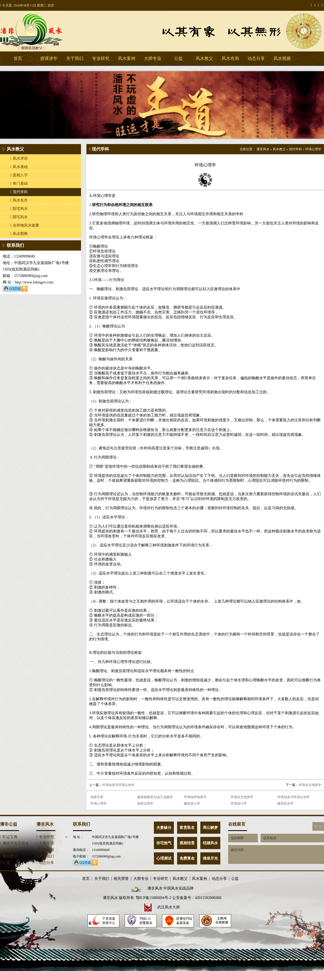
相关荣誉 (121, 879)
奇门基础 (19, 184)
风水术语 (19, 158)
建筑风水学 (285, 803)
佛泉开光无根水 (14, 843)
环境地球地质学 (195, 797)
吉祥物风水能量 (24, 225)
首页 (18, 58)
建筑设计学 (192, 803)
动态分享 (256, 58)
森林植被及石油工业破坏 (155, 797)
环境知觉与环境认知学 (118, 785)
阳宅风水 (19, 209)
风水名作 (19, 200)
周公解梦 (210, 828)
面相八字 (19, 175)
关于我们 (74, 58)
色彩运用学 (145, 803)
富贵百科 (9, 850)
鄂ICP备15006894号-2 (153, 898)
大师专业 (152, 58)
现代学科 (19, 192)
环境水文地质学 (310, 785)
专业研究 (100, 58)
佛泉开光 (210, 858)
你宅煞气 (163, 843)
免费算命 (187, 858)
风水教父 (204, 58)
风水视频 (282, 58)
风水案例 (126, 58)
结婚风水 (210, 843)
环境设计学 (239, 803)
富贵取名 (187, 828)
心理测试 (163, 858)
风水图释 (19, 234)
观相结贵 (187, 843)
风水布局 (230, 58)
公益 (178, 58)
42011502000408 (208, 898)
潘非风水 (40, 31)
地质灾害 (96, 797)
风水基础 (19, 167)
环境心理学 (313, 149)
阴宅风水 (19, 217)
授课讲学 (49, 58)
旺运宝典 (9, 837)
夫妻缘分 (163, 828)
